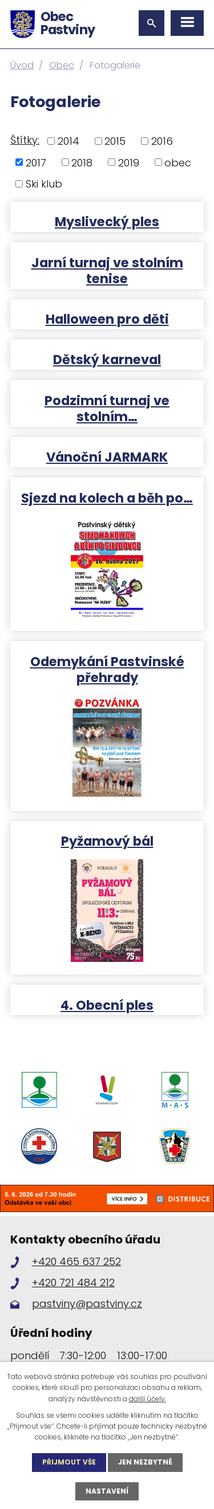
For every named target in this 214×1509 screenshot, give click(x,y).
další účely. (147, 1399)
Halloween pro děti (107, 318)
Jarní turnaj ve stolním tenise (107, 270)
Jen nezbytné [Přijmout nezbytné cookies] (145, 1462)
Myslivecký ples (107, 221)
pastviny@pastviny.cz (87, 1303)
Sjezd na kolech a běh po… (107, 497)
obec (177, 162)
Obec (61, 65)
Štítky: (24, 140)
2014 (68, 141)
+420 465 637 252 (76, 1261)
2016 (162, 141)
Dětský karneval (107, 359)
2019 (128, 162)
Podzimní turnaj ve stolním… (107, 408)
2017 (36, 162)
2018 (81, 162)
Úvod (22, 65)
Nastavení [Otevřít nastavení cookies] (107, 1491)
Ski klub (44, 184)
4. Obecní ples (107, 1004)
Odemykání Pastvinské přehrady (107, 669)
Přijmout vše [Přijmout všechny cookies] (69, 1462)
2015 (115, 141)
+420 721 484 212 (73, 1282)
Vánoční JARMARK (107, 456)
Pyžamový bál (107, 840)
